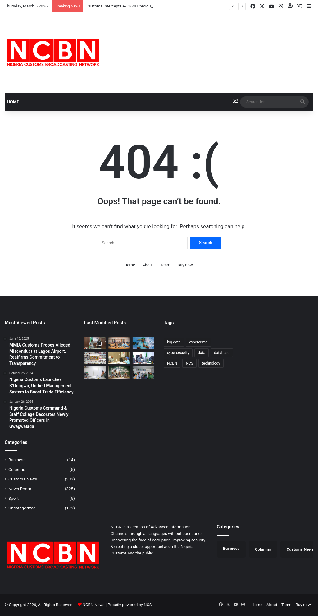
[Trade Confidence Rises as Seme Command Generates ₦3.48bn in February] (143, 343)
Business (16, 459)
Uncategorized (22, 507)
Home (13, 101)
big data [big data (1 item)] (173, 342)
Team (165, 265)
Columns (16, 469)
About (147, 265)
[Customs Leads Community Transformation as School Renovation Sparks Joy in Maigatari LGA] (95, 358)
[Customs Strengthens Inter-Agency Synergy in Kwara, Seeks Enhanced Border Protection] (143, 372)
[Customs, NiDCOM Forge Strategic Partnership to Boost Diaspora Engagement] (119, 358)
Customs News (22, 478)
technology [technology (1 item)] (211, 363)
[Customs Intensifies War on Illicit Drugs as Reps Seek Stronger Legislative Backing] (95, 372)
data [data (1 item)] (201, 353)
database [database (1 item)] (221, 353)
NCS (148, 604)
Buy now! (186, 265)
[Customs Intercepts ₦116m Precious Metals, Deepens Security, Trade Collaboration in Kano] (95, 343)
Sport (13, 498)
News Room (19, 488)
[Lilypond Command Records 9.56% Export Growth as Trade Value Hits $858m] (143, 358)
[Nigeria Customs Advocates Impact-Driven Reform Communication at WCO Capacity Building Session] (119, 343)
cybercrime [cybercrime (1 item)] (198, 342)
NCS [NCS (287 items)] (189, 363)
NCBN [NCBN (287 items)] (172, 363)
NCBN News (94, 604)
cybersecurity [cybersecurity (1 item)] (178, 353)
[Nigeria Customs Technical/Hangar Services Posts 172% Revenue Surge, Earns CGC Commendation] (119, 372)
